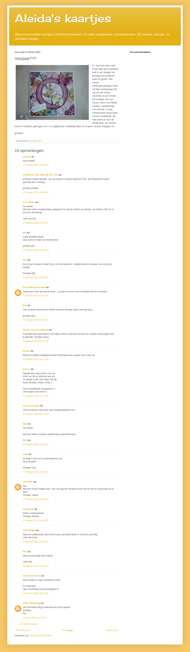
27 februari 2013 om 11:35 (36, 359)
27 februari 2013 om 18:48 (36, 472)
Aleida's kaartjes (63, 18)
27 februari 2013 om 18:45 (36, 444)
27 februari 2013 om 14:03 (36, 414)
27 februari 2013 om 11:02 (36, 341)
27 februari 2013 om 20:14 (36, 499)
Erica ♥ (26, 369)
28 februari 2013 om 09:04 (36, 566)
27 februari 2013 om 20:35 (36, 520)
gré (24, 232)
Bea (25, 305)
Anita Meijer (29, 530)
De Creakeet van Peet (34, 287)
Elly (25, 260)
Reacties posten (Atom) (41, 635)
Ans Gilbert (29, 202)
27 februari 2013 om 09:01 (36, 192)
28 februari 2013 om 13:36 (36, 593)
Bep (25, 424)
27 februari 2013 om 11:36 (36, 396)
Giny (25, 454)
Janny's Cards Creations (35, 329)
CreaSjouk (28, 509)
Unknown (28, 481)
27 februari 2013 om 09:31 (36, 223)
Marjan (27, 351)
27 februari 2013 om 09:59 (36, 250)
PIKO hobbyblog (31, 603)
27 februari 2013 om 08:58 (36, 165)
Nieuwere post (23, 630)
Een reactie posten (28, 624)
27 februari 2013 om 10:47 (36, 320)
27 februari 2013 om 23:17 (36, 541)
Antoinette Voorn (31, 576)
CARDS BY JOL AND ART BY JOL (40, 175)
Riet (25, 551)
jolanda (27, 156)
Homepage (67, 630)
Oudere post (112, 630)
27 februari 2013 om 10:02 (36, 277)
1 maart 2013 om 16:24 (34, 617)
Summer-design (31, 405)
